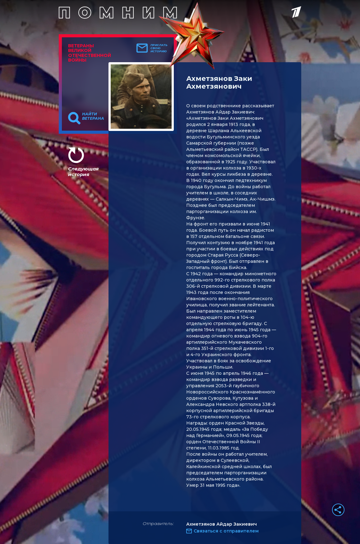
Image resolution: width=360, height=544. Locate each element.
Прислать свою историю (159, 48)
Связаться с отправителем (226, 531)
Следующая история (83, 171)
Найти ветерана (93, 116)
